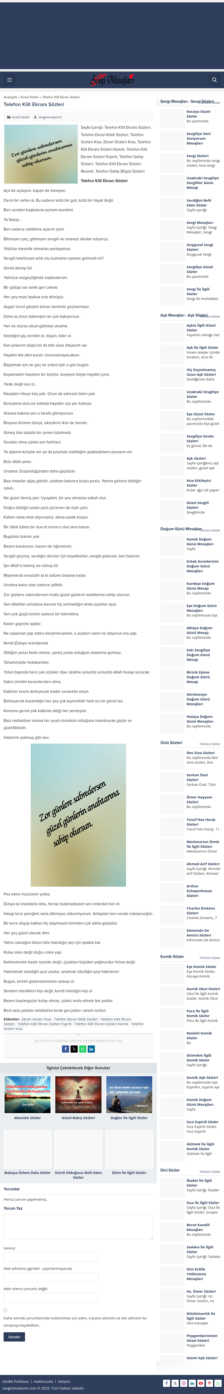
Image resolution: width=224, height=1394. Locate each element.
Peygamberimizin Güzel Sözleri (202, 1338)
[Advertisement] (112, 35)
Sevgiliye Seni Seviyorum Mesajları (199, 138)
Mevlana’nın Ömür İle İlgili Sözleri (203, 844)
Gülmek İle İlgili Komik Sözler (200, 1146)
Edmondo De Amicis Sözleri (199, 932)
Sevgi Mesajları (200, 222)
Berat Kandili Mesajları (198, 1227)
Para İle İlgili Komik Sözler (198, 1013)
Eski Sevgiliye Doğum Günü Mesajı (198, 655)
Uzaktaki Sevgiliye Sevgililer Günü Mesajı (203, 182)
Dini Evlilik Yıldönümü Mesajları (196, 1274)
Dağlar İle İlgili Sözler (129, 1117)
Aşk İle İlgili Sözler (203, 347)
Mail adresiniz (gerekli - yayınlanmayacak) (38, 1268)
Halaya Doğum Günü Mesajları (200, 719)
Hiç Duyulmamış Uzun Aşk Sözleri (201, 372)
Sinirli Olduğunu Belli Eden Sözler (78, 1175)
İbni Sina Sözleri (201, 752)
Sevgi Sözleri (198, 155)
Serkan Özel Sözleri (197, 777)
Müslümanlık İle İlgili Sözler (201, 1316)
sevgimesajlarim (50, 117)
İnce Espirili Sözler (203, 1121)
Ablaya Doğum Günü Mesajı (199, 630)
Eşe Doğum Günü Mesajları (202, 608)
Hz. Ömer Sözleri (201, 1291)
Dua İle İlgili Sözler (203, 1202)
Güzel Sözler (29, 97)
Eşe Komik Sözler (202, 966)
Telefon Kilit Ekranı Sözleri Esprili (44, 1023)
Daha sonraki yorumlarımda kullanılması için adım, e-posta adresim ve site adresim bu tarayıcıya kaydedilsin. (75, 1321)
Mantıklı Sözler (27, 1117)
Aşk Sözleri (196, 458)
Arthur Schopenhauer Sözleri (199, 891)
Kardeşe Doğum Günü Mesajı (201, 586)
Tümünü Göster (209, 103)
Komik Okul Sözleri (203, 988)
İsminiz (9, 1248)
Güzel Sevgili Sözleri (198, 505)
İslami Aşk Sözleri (202, 1357)
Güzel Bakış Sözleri (78, 1117)
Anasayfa (10, 97)
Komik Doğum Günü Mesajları (200, 541)
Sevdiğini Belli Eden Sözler (199, 202)
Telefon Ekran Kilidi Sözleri (76, 1019)
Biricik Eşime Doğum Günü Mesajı (198, 677)
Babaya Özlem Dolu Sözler (27, 1172)
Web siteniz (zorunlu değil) (25, 1289)
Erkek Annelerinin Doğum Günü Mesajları (203, 566)
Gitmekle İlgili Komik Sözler (199, 1057)
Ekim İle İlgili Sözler (129, 1172)
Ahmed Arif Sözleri (203, 863)
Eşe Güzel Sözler (201, 414)
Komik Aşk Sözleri (202, 1077)
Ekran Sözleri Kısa (36, 1019)
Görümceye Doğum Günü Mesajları (198, 699)
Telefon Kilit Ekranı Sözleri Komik (101, 1023)
